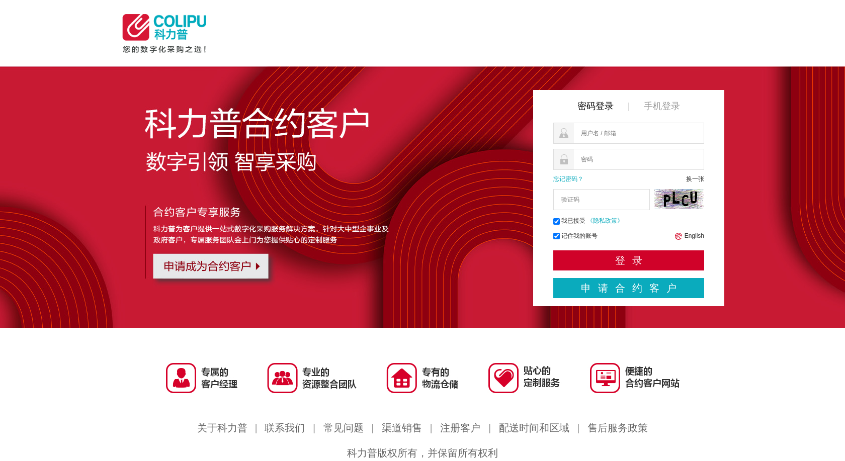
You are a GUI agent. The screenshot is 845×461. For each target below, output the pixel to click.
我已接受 (588, 221)
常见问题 (343, 427)
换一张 (695, 178)
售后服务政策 (617, 427)
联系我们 (285, 427)
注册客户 (460, 427)
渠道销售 (402, 427)
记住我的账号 (579, 235)
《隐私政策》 (605, 220)
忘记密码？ (568, 178)
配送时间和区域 (534, 427)
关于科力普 (222, 427)
